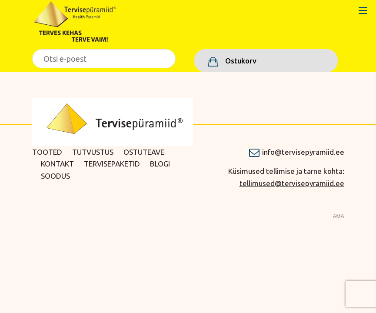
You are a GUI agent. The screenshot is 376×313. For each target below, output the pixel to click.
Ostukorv (239, 61)
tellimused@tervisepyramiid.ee (292, 183)
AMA (338, 216)
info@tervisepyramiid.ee (303, 152)
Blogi (160, 164)
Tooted (47, 152)
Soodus (55, 176)
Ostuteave (143, 152)
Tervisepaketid (112, 164)
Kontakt (57, 164)
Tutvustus (92, 152)
